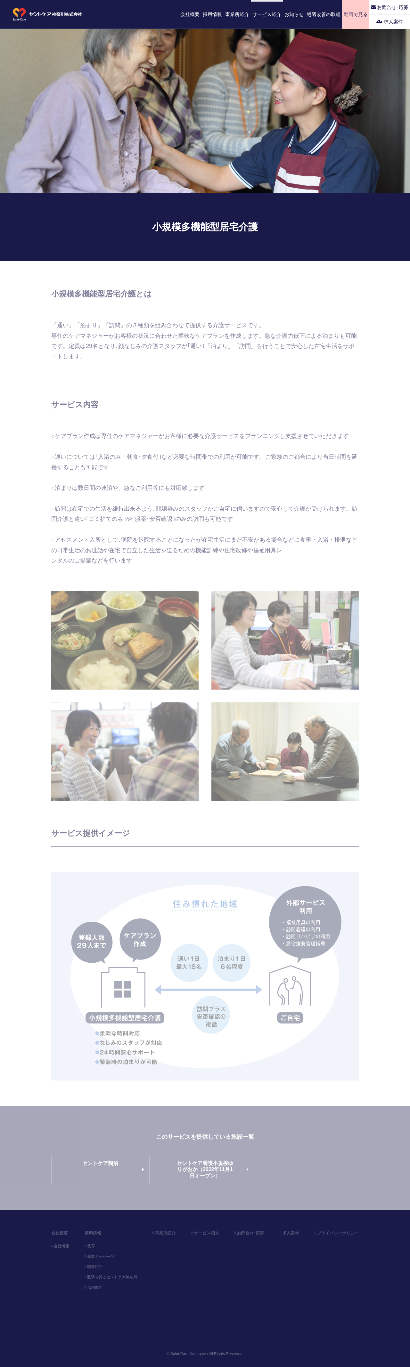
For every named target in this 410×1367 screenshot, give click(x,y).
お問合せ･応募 (389, 7)
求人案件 (389, 21)
